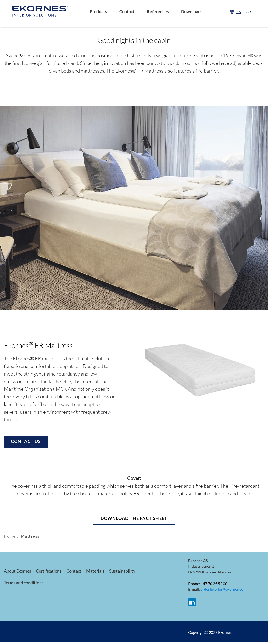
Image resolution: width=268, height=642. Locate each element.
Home (9, 536)
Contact (127, 11)
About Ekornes (17, 570)
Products (98, 11)
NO (248, 11)
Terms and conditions (24, 582)
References (158, 11)
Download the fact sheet (134, 518)
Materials (95, 570)
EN (238, 11)
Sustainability (122, 570)
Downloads (191, 11)
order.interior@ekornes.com (223, 589)
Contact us (26, 441)
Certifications (49, 570)
